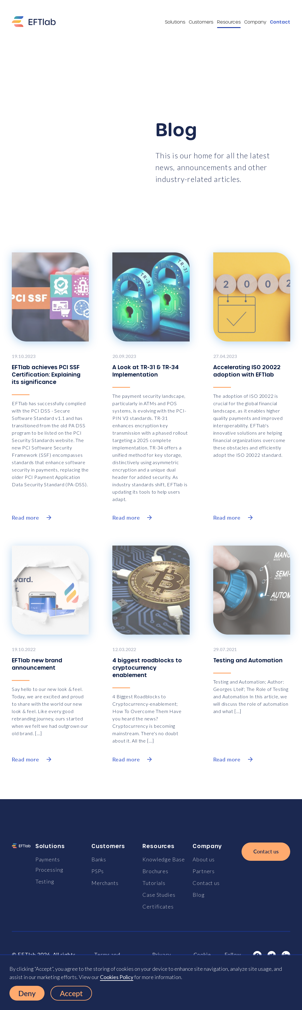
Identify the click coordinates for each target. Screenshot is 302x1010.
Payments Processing (49, 864)
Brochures (155, 871)
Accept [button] (71, 993)
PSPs (97, 871)
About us (204, 859)
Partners (204, 871)
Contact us (206, 883)
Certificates (158, 906)
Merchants (105, 883)
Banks (98, 859)
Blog (199, 894)
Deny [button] (27, 993)
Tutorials (153, 883)
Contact (280, 21)
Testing (44, 881)
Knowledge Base (163, 859)
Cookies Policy (116, 977)
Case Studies (158, 894)
